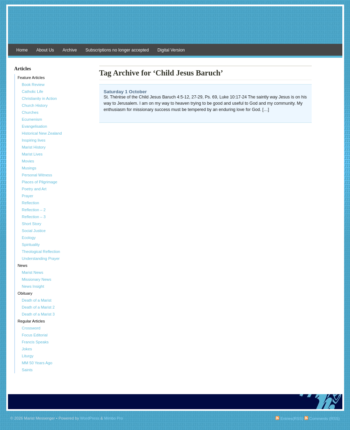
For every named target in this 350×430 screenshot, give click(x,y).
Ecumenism (32, 119)
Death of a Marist (37, 300)
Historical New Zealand (42, 133)
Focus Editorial (35, 335)
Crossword (31, 328)
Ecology (29, 238)
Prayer (27, 196)
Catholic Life (33, 91)
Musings (29, 168)
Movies (28, 161)
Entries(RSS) (289, 418)
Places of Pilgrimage (39, 182)
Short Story (31, 224)
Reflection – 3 (34, 217)
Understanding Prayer (41, 258)
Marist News (33, 272)
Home (22, 50)
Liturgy (28, 356)
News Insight (33, 286)
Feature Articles (31, 77)
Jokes (27, 349)
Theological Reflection (41, 251)
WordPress (89, 418)
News (23, 265)
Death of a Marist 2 (38, 307)
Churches (30, 112)
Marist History (34, 147)
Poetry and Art (34, 189)
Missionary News (37, 279)
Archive (70, 50)
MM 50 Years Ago (37, 363)
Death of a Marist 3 (38, 314)
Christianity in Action (39, 98)
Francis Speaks (35, 342)
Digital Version (171, 50)
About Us (45, 50)
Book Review (33, 84)
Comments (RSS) (322, 418)
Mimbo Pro (113, 418)
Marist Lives (32, 154)
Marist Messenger (175, 28)
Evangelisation (34, 126)
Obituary (25, 293)
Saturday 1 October (125, 91)
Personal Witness (37, 175)
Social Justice (34, 231)
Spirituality (31, 244)
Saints (27, 370)
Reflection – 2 (34, 210)
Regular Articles (31, 321)
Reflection (30, 203)
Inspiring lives (34, 140)
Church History (35, 105)
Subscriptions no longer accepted (117, 50)
